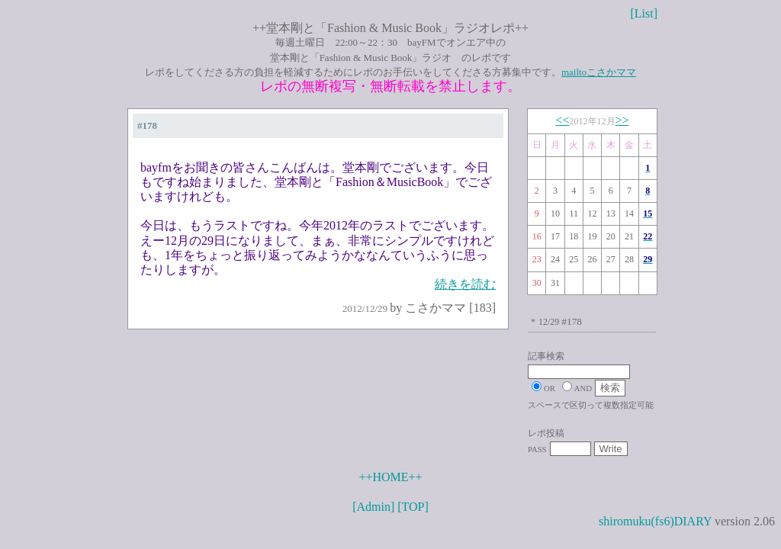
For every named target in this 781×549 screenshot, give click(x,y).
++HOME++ (390, 476)
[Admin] (373, 506)
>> (622, 120)
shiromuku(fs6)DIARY (655, 521)
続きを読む (465, 284)
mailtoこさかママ (598, 72)
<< (562, 120)
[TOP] (413, 506)
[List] (643, 13)
